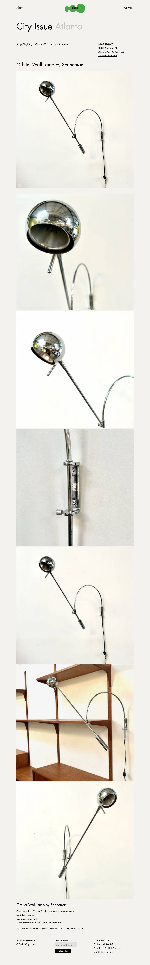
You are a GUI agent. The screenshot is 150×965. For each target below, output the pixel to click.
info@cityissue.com (107, 55)
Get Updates (61, 940)
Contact (128, 7)
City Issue (49, 26)
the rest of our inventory (71, 928)
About (19, 7)
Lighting (28, 44)
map (122, 51)
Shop (75, 7)
